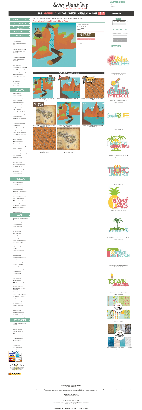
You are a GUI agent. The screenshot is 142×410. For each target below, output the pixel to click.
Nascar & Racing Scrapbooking (19, 72)
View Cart (75, 403)
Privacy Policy (68, 402)
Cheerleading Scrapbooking (18, 102)
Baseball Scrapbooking (17, 95)
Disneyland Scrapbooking (57, 18)
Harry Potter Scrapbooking (18, 269)
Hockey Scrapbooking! (17, 130)
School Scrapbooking (17, 298)
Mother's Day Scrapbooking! (18, 200)
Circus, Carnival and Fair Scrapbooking (18, 243)
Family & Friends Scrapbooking (19, 257)
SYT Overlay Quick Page (18, 338)
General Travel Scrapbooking (19, 57)
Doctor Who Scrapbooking (18, 250)
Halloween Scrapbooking (18, 186)
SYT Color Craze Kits (17, 347)
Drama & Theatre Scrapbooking (19, 111)
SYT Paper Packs (16, 345)
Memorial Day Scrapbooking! (19, 207)
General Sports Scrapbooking (19, 123)
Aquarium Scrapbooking (18, 228)
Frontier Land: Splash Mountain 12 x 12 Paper (68, 125)
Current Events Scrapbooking (19, 317)
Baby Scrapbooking (17, 231)
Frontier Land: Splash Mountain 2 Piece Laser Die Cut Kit (44, 99)
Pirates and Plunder (17, 291)
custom (101, 389)
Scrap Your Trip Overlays (18, 336)
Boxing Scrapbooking (17, 173)
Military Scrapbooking (17, 222)
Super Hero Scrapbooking (18, 305)
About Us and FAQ (60, 402)
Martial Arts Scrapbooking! (18, 141)
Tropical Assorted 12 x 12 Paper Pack (118, 320)
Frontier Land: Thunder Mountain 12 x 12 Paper (93, 125)
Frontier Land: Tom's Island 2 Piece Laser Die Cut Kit (44, 125)
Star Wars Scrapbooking (18, 303)
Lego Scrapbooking (17, 280)
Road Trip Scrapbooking (18, 74)
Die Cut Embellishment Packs (19, 349)
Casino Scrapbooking (17, 62)
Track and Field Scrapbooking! (19, 164)
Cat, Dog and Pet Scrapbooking (19, 252)
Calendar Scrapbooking (17, 238)
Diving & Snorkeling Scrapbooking (20, 67)
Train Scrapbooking (17, 310)
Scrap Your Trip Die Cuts (18, 331)
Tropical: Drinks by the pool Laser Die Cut (118, 100)
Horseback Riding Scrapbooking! (19, 132)
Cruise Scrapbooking (17, 65)
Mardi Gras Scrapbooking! (18, 203)
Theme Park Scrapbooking (18, 54)
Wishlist (112, 6)
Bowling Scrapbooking (17, 100)
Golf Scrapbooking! (17, 125)
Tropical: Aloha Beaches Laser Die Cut (118, 73)
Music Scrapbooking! (17, 143)
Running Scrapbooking (17, 150)
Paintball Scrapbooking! (18, 148)
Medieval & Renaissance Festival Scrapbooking (19, 283)
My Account (113, 4)
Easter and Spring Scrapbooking (19, 196)
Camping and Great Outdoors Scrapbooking (19, 60)
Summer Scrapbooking (17, 212)
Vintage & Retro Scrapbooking (19, 296)
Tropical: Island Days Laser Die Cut (118, 210)
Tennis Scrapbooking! (17, 162)
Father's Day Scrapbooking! (18, 198)
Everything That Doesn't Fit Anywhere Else (20, 219)
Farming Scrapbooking (17, 259)
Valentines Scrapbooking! (18, 193)
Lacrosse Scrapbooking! (18, 139)
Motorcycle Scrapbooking (18, 286)
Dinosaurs (15, 248)
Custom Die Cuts (16, 342)
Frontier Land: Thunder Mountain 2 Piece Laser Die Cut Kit (68, 99)
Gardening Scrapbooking (18, 262)
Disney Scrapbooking (17, 46)
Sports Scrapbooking (126, 389)
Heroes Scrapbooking (17, 271)
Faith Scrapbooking (17, 255)
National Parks (16, 83)
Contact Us (80, 402)
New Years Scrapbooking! (18, 184)
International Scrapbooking (18, 38)
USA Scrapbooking (17, 41)
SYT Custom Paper (17, 340)
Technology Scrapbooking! (18, 307)
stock (97, 389)
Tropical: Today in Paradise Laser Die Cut (118, 292)
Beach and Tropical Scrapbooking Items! (19, 44)
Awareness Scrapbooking (18, 235)
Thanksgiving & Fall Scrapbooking (20, 191)
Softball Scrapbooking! (17, 157)
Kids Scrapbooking (17, 278)
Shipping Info (86, 402)
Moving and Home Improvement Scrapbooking (19, 86)
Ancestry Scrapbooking (17, 226)
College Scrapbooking (17, 301)
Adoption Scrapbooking (17, 224)
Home (34, 18)
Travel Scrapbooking (109, 389)
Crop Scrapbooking (17, 246)
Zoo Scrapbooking (16, 81)
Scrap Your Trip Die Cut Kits (19, 326)
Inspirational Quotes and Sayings (19, 275)
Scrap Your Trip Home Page (59, 5)
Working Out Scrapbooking (18, 169)
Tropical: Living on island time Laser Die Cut (118, 155)
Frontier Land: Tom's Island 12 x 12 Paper (68, 151)
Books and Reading (17, 233)
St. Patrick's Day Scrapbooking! (19, 205)
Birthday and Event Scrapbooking (19, 240)
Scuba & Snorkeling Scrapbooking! (20, 153)
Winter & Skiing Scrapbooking (19, 76)
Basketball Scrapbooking (18, 97)
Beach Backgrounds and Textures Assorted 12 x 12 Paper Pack (119, 347)
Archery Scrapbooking (17, 175)
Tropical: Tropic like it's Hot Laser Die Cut (118, 182)
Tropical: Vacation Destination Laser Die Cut (118, 265)
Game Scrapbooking (17, 120)
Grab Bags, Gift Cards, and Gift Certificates (19, 324)
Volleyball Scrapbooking (18, 166)
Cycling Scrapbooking (17, 107)
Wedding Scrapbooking (63, 390)
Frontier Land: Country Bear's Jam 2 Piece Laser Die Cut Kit (92, 99)
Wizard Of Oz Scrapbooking (18, 314)
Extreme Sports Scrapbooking (19, 114)
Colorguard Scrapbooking (18, 104)
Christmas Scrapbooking (18, 182)
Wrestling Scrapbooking (18, 171)
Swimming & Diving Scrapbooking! (20, 159)
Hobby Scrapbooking (17, 273)
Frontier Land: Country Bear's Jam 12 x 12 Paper (44, 151)
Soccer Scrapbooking (17, 155)
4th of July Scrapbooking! (18, 189)
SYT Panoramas (16, 333)
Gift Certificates (68, 403)
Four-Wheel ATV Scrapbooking (19, 118)
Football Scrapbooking (17, 116)
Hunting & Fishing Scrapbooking (19, 69)
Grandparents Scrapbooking (18, 266)
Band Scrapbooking (17, 93)
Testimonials (74, 402)
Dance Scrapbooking (17, 109)
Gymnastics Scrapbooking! (18, 127)
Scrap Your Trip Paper (17, 329)
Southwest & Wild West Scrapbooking (20, 78)
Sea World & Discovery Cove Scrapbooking (19, 52)
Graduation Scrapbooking (18, 264)
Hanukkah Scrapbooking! (18, 209)
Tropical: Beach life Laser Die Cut (118, 128)
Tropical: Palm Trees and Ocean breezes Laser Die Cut (118, 237)
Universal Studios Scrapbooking (19, 49)
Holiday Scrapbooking (54, 390)
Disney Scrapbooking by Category (43, 18)
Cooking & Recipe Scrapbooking (19, 294)
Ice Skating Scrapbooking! (18, 136)
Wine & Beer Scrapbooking (18, 312)
